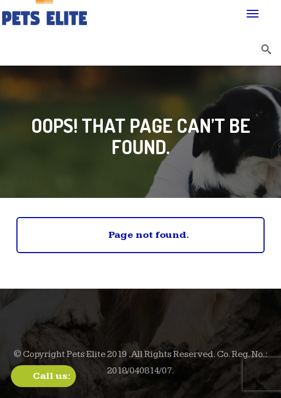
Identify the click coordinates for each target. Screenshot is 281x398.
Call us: (52, 376)
